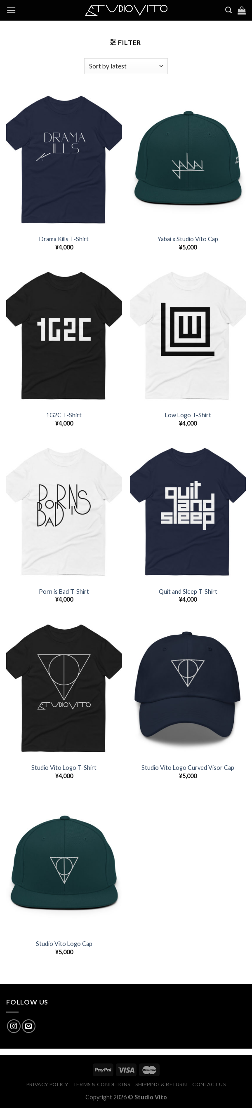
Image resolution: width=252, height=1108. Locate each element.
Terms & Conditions (101, 1084)
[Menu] (11, 10)
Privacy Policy (47, 1084)
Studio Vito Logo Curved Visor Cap (187, 767)
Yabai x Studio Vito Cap (188, 238)
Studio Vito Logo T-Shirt (64, 767)
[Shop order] (126, 66)
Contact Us (209, 1084)
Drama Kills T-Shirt (64, 238)
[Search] (228, 10)
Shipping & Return (161, 1084)
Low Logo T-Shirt (188, 415)
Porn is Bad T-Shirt (64, 591)
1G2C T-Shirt (64, 415)
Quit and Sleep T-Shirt (188, 591)
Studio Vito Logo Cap (64, 943)
